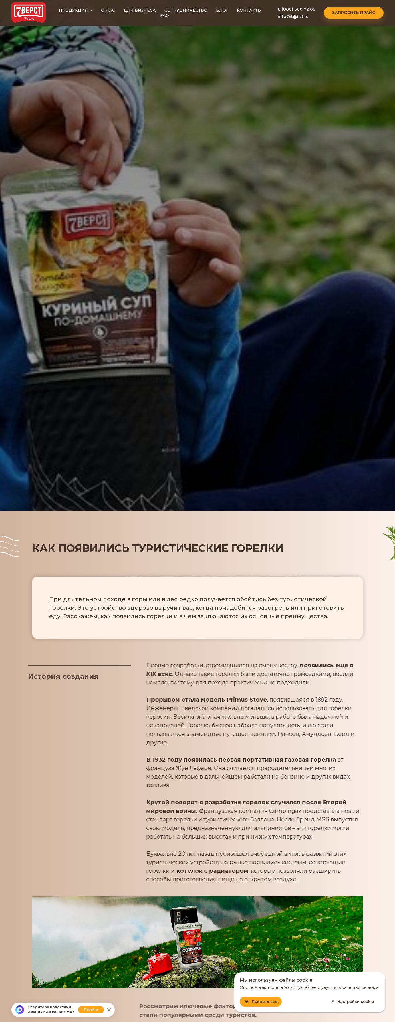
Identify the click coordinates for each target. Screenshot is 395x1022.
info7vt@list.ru (293, 16)
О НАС (108, 10)
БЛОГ (222, 10)
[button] (354, 13)
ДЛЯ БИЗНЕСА (140, 10)
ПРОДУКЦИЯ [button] (74, 10)
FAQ (164, 15)
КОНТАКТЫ (249, 10)
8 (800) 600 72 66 (296, 9)
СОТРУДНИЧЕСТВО (185, 10)
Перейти (91, 1009)
